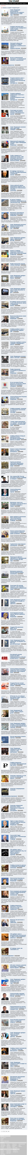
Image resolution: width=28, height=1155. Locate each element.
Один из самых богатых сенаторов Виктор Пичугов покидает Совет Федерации (17, 822)
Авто (20, 1145)
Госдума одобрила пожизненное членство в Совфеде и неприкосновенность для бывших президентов (17, 96)
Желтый (8, 1146)
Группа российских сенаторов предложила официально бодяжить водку (16, 463)
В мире (2, 1138)
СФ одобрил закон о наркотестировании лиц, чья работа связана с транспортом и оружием (18, 852)
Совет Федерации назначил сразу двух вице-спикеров (18, 128)
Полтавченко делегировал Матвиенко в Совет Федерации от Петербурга (17, 1078)
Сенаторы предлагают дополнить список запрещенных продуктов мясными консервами (17, 808)
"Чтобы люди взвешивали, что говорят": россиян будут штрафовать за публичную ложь (18, 423)
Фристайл (8, 1153)
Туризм (13, 1146)
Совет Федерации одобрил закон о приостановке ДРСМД (17, 239)
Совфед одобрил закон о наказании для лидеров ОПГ (17, 330)
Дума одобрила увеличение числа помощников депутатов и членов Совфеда (18, 518)
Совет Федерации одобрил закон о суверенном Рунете (17, 277)
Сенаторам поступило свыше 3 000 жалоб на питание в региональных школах (17, 112)
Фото (2, 1139)
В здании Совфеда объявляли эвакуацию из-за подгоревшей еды (18, 201)
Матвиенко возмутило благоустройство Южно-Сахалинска (17, 572)
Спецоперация (2, 3)
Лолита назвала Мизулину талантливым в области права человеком (17, 532)
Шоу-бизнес (10, 3)
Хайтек (20, 1146)
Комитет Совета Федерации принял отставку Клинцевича (18, 450)
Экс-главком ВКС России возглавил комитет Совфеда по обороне (18, 477)
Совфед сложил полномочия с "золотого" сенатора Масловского (18, 1049)
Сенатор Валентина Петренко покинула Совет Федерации (18, 398)
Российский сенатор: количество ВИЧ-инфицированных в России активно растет (18, 656)
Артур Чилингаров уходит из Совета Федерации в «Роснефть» (18, 1105)
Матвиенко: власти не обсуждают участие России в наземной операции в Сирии (18, 504)
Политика (3, 1144)
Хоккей (2, 1151)
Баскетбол (8, 1150)
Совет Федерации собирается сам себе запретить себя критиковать (16, 750)
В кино (8, 1144)
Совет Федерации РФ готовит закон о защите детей (16, 711)
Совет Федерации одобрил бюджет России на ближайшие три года (17, 981)
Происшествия (22, 1144)
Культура (2, 1146)
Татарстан (15, 1150)
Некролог (24, 3)
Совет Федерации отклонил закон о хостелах (18, 357)
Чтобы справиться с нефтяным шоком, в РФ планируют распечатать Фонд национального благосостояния (17, 158)
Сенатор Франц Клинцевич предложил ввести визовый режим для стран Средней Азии (18, 670)
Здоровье (14, 3)
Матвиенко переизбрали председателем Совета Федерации (17, 214)
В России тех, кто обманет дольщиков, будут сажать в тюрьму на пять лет (18, 697)
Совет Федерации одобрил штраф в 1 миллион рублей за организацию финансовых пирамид (18, 725)
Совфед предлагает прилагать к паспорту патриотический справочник (16, 907)
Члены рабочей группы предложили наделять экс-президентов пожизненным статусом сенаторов (18, 188)
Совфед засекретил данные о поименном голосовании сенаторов (18, 866)
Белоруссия (15, 1151)
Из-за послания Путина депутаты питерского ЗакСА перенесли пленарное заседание (18, 384)
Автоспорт (8, 1151)
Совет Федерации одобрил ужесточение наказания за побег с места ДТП (17, 290)
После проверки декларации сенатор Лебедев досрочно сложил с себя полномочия (18, 893)
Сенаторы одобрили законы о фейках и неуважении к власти (18, 343)
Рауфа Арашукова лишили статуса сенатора (17, 264)
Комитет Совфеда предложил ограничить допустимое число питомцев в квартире (18, 252)
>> (8, 1131)
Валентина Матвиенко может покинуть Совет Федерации (18, 317)
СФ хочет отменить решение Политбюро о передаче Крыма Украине (18, 966)
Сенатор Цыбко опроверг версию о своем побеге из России (17, 995)
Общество (14, 1144)
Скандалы (6, 3)
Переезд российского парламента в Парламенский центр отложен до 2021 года (18, 558)
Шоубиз (8, 1145)
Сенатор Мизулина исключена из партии (15, 490)
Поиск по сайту (3, 5)
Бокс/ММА (3, 1154)
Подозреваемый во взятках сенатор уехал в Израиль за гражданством (18, 1008)
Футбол (2, 1150)
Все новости (3, 1137)
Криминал (14, 1145)
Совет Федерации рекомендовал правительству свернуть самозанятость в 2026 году (17, 12)
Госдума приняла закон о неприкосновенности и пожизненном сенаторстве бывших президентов (17, 80)
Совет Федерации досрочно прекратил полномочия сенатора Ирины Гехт (18, 226)
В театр (2, 1147)
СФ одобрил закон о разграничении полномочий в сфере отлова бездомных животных (18, 935)
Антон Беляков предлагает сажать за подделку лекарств (17, 1021)
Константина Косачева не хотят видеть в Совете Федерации (17, 879)
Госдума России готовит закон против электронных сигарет (17, 684)
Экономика (3, 1145)
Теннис (2, 1153)
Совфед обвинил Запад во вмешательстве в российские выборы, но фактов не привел (17, 437)
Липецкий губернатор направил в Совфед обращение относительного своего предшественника (18, 46)
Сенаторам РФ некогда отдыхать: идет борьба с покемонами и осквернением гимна (18, 587)
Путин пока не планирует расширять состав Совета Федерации (17, 1119)
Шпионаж (20, 3)
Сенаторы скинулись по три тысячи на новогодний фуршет (18, 777)
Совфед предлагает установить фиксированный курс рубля (18, 764)
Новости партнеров (5, 1141)
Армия (18, 3)
